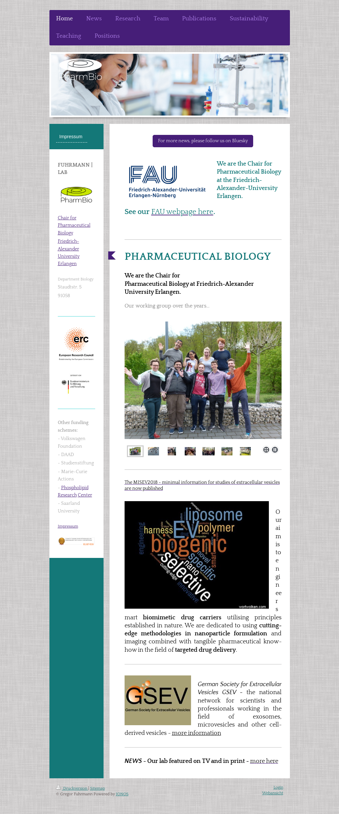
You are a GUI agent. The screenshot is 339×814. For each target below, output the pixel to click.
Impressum (68, 526)
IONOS (122, 794)
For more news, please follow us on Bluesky (203, 141)
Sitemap (97, 788)
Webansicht (272, 793)
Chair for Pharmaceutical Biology (74, 225)
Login (278, 787)
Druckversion (72, 788)
